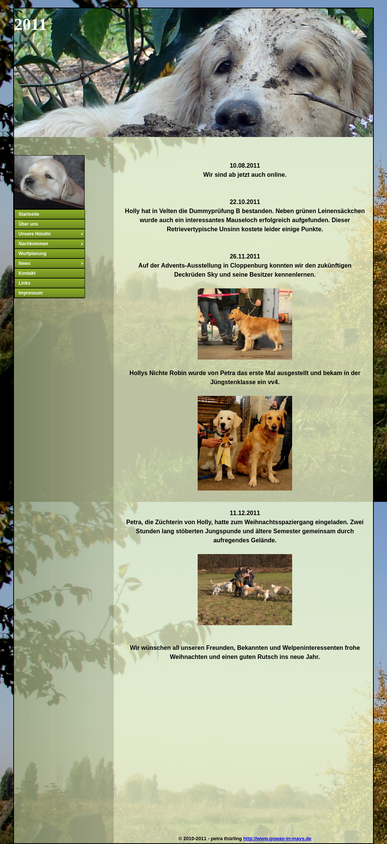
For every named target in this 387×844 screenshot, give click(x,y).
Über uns (28, 224)
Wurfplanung (32, 253)
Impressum (31, 293)
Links (24, 283)
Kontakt (27, 273)
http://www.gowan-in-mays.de (277, 838)
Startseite (29, 214)
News (51, 263)
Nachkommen (51, 243)
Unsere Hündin (51, 234)
